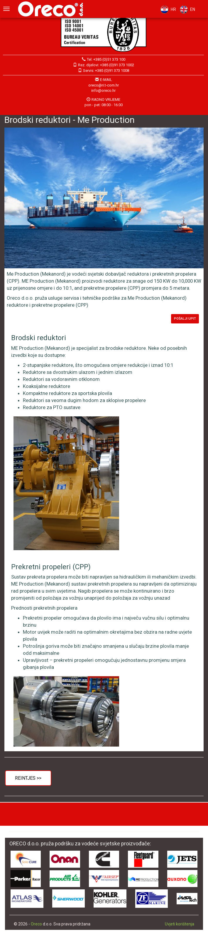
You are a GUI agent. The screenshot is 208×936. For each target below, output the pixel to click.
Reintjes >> (28, 778)
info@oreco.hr (103, 90)
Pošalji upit (185, 319)
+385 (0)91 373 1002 (117, 65)
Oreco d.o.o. (52, 9)
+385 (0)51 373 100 (109, 59)
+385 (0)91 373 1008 (112, 70)
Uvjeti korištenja (179, 924)
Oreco (36, 924)
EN (186, 9)
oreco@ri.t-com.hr (103, 85)
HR (167, 9)
